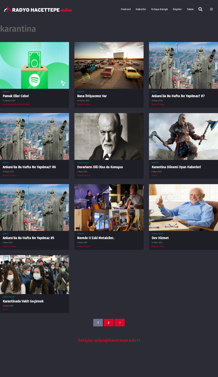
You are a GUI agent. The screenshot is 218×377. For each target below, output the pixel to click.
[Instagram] (211, 9)
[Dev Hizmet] (183, 186)
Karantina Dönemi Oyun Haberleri (176, 167)
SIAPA (154, 175)
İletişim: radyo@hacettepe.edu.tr (109, 340)
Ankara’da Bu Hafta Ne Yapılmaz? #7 (178, 96)
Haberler (6, 92)
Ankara (154, 92)
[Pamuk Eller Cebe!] (34, 44)
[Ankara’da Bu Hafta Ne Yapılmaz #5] (34, 186)
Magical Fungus (83, 104)
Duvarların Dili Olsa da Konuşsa (100, 167)
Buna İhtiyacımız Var (92, 96)
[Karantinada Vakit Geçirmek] (34, 257)
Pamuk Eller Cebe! (16, 96)
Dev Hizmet (160, 238)
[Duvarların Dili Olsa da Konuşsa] (108, 115)
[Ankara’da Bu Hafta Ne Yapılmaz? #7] (183, 44)
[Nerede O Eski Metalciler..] (108, 186)
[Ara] (200, 9)
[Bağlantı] (38, 9)
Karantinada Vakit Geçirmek (23, 301)
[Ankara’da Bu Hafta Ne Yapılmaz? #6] (34, 115)
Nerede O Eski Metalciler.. (95, 238)
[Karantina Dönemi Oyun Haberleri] (183, 115)
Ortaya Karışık (83, 163)
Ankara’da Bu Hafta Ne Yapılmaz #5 (28, 238)
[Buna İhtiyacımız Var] (108, 44)
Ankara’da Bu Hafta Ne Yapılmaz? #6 (29, 167)
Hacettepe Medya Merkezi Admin (16, 104)
